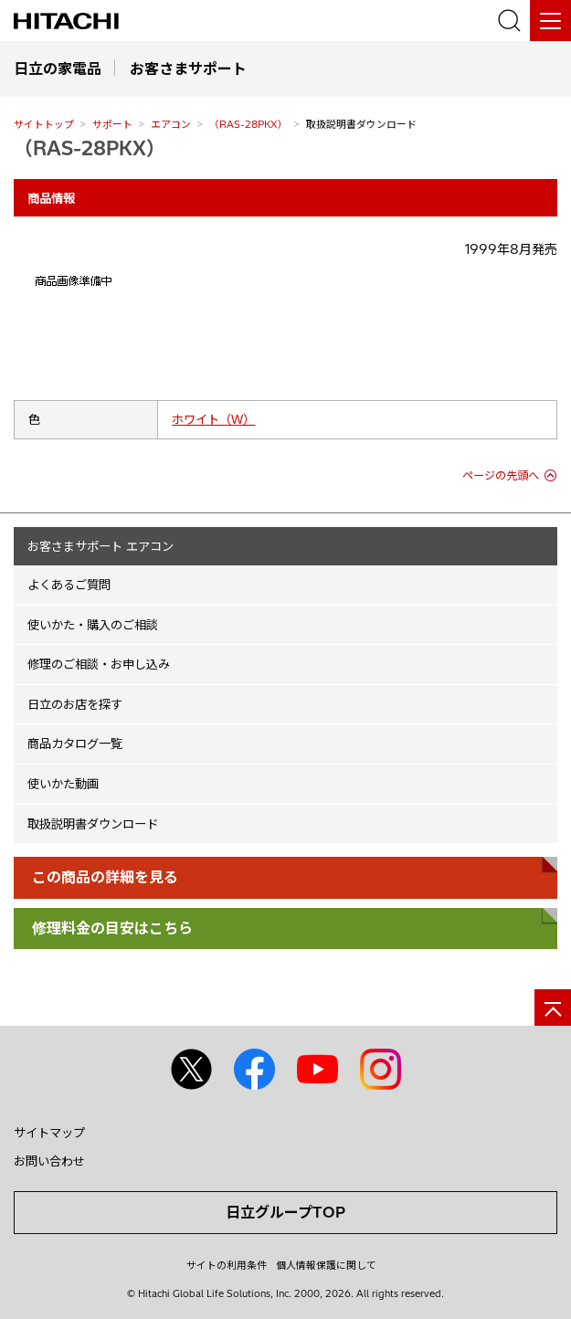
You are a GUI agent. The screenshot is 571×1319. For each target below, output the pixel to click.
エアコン (171, 124)
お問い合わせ (49, 1161)
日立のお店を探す (74, 704)
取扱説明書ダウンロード (92, 824)
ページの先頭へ (500, 475)
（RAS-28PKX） (248, 124)
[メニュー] (550, 20)
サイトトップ (44, 124)
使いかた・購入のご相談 (92, 624)
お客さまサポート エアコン (100, 546)
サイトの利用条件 (226, 1265)
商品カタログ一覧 (74, 743)
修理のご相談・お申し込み (98, 664)
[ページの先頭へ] (552, 1007)
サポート (112, 124)
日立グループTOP (285, 1212)
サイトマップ (49, 1132)
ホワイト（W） (213, 419)
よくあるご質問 (69, 584)
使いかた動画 (63, 783)
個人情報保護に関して (326, 1265)
